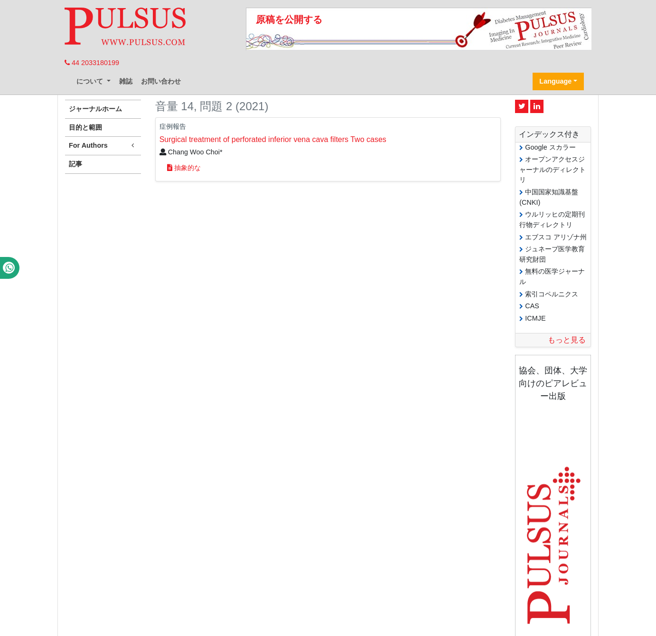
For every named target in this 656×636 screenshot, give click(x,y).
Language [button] (555, 81)
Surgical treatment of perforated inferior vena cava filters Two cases (272, 139)
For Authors (103, 146)
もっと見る (567, 340)
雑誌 (125, 81)
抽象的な (184, 167)
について (90, 81)
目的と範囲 (85, 127)
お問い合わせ (161, 81)
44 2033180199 (92, 62)
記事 (75, 164)
